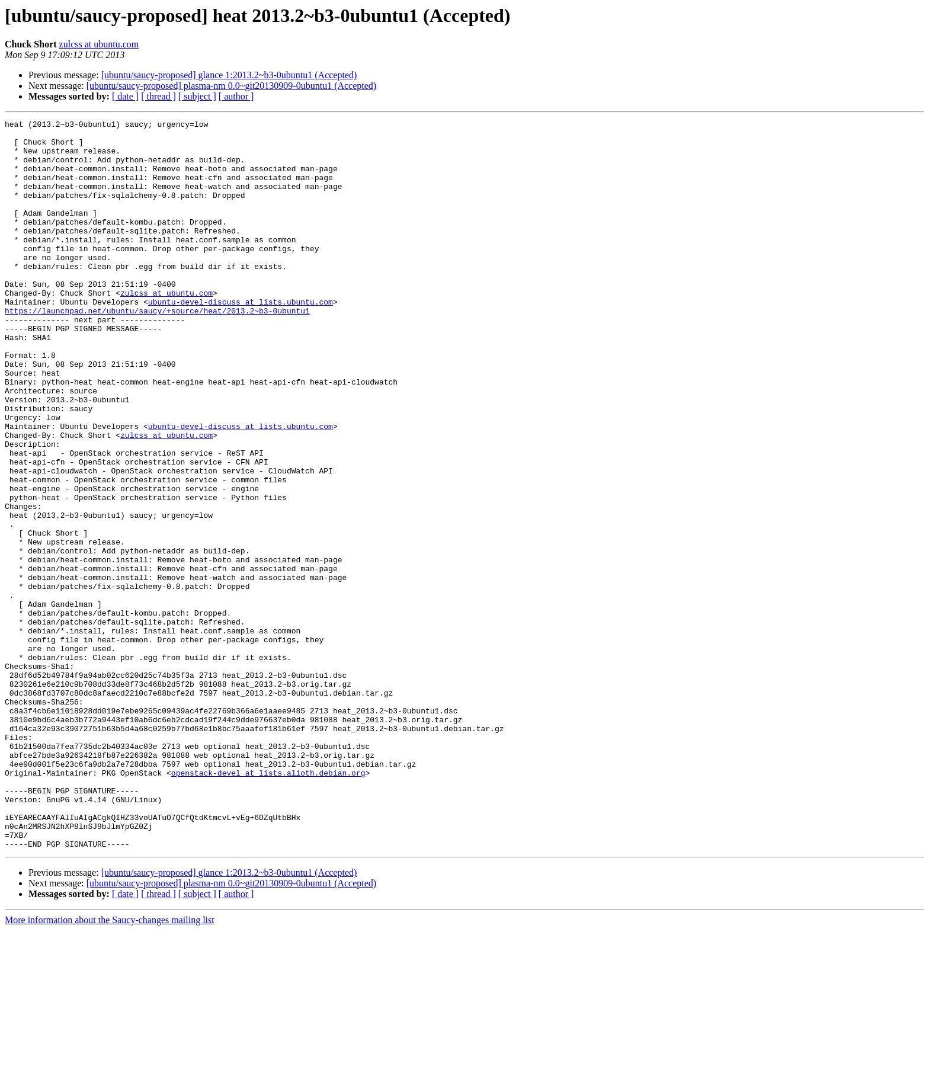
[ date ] (125, 96)
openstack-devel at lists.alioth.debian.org (268, 904)
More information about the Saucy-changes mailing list (109, 1066)
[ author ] (236, 96)
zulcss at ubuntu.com (99, 44)
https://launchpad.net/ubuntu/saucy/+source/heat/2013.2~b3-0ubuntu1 (157, 349)
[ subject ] (197, 96)
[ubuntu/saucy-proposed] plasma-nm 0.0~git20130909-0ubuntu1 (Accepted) (231, 86)
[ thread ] (158, 96)
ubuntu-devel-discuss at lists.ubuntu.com (240, 339)
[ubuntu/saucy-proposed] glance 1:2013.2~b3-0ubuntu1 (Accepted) (229, 75)
